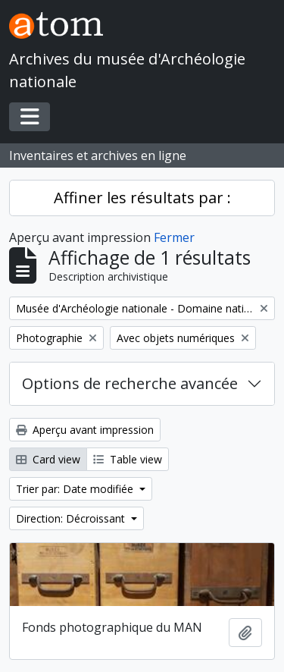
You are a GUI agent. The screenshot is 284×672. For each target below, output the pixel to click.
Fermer (174, 237)
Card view (48, 459)
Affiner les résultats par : (142, 197)
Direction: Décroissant (72, 518)
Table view (127, 459)
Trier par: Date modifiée (76, 489)
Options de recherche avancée (130, 383)
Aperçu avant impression (85, 429)
